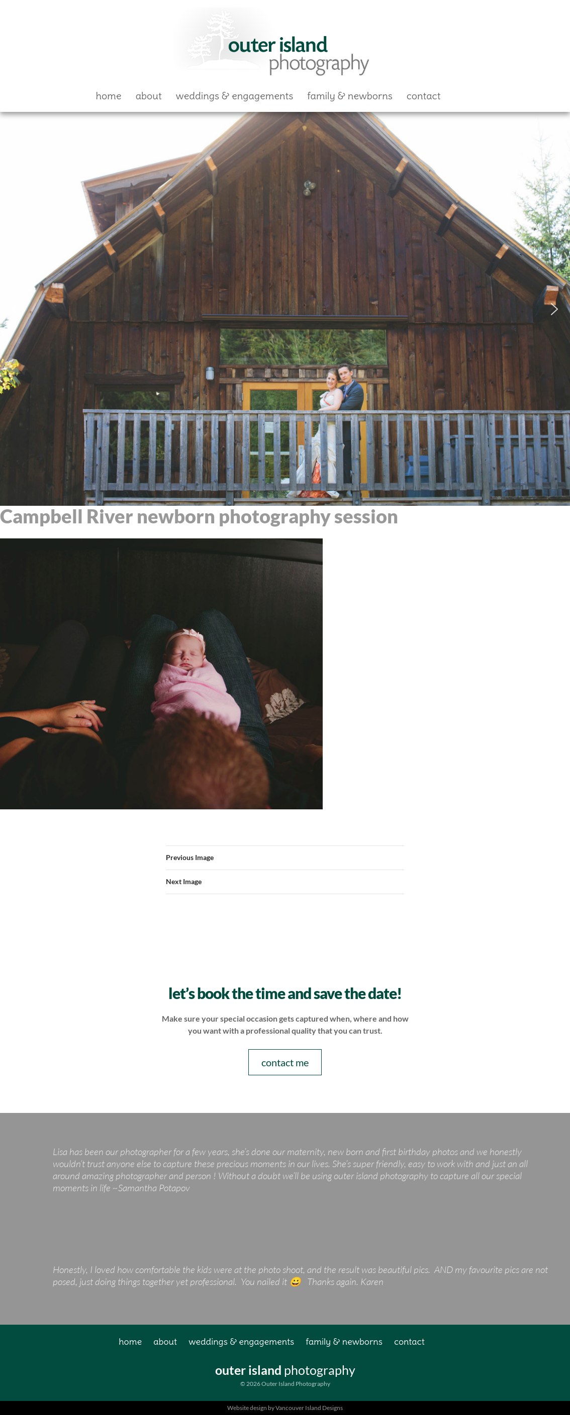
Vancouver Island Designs (309, 1407)
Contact (424, 95)
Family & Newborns (350, 95)
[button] (16, 309)
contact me (285, 1062)
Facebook (464, 95)
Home (109, 95)
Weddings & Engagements (235, 95)
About (149, 95)
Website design (247, 1407)
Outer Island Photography (273, 43)
